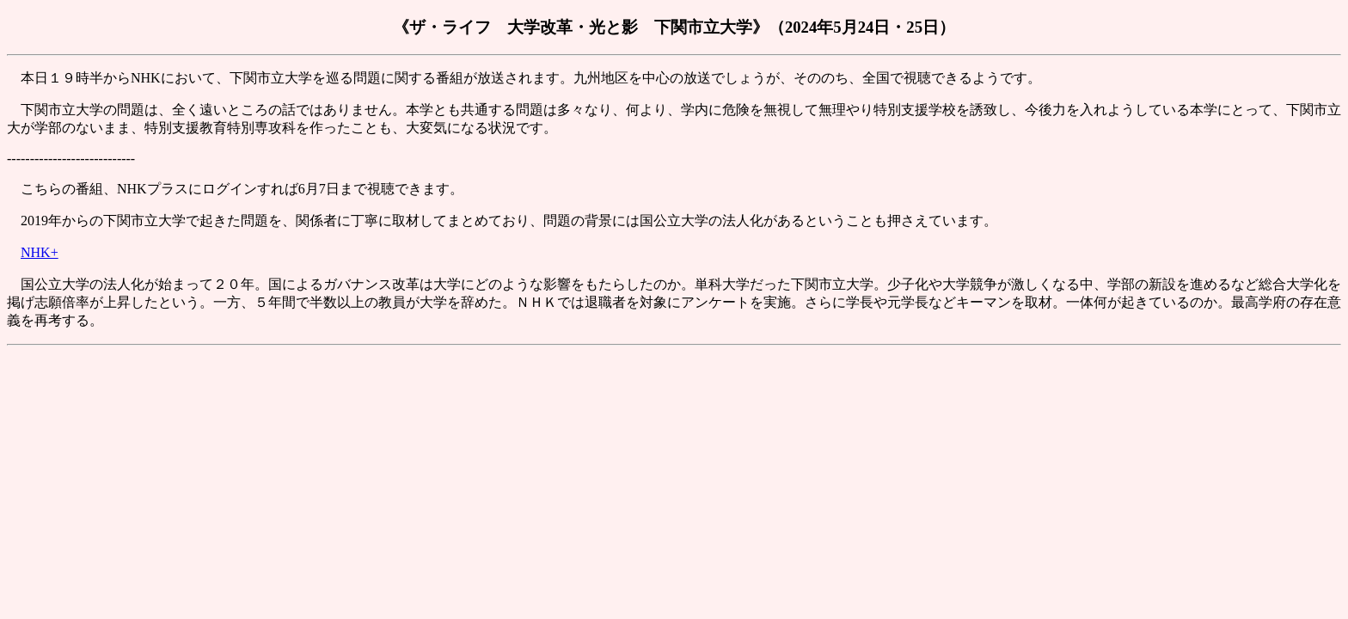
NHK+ (39, 252)
